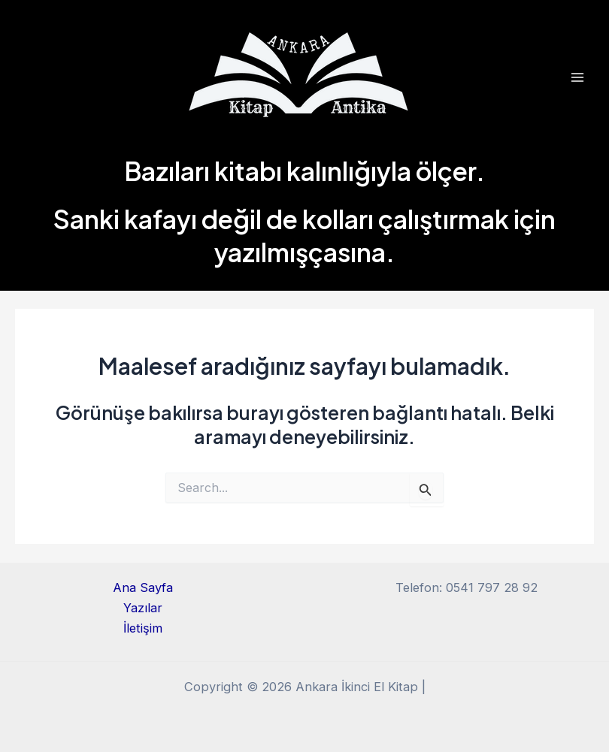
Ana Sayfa (143, 587)
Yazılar (142, 607)
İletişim (142, 628)
